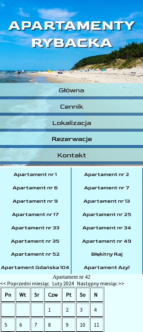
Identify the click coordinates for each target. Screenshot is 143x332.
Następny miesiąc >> (100, 283)
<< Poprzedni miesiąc (24, 283)
